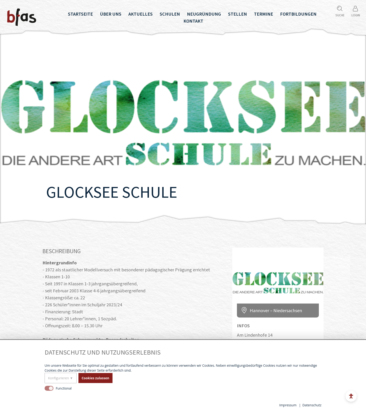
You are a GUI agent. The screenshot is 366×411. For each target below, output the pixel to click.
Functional (64, 388)
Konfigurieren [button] (58, 378)
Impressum (287, 405)
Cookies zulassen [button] (95, 378)
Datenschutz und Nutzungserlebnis (103, 352)
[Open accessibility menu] (351, 396)
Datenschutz (312, 405)
